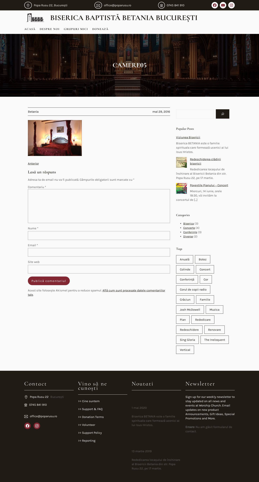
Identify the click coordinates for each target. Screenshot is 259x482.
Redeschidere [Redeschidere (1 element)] (189, 329)
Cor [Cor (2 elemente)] (206, 279)
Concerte (189, 228)
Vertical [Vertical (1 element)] (185, 350)
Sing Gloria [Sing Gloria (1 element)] (187, 339)
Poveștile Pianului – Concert (209, 185)
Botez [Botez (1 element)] (202, 259)
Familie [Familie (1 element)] (205, 299)
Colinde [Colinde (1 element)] (185, 269)
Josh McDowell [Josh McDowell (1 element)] (190, 309)
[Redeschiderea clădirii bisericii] (181, 163)
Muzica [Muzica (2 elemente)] (214, 309)
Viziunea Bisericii (188, 137)
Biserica (188, 223)
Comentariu (37, 187)
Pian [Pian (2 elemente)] (183, 319)
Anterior (33, 163)
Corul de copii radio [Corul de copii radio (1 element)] (193, 289)
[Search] (222, 114)
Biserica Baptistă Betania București (123, 17)
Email (33, 245)
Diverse (188, 236)
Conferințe (190, 232)
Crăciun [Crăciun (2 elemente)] (185, 299)
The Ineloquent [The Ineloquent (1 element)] (214, 339)
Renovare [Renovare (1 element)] (214, 329)
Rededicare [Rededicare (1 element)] (203, 319)
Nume (33, 228)
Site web (34, 262)
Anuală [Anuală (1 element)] (184, 259)
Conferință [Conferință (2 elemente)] (187, 279)
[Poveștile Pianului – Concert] (181, 189)
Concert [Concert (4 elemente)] (205, 269)
